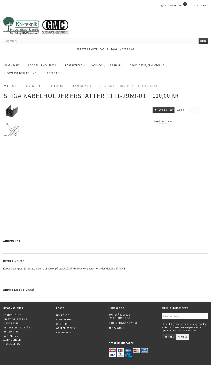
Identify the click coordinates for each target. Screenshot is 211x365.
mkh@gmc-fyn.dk (127, 323)
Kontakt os (10, 335)
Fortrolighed (12, 315)
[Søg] (203, 41)
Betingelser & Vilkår (16, 327)
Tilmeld (168, 336)
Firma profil (11, 323)
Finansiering (11, 343)
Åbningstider (12, 339)
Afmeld (183, 336)
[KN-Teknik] (41, 25)
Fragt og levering (15, 319)
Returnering (11, 331)
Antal (182, 110)
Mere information (163, 121)
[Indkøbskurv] (174, 5)
